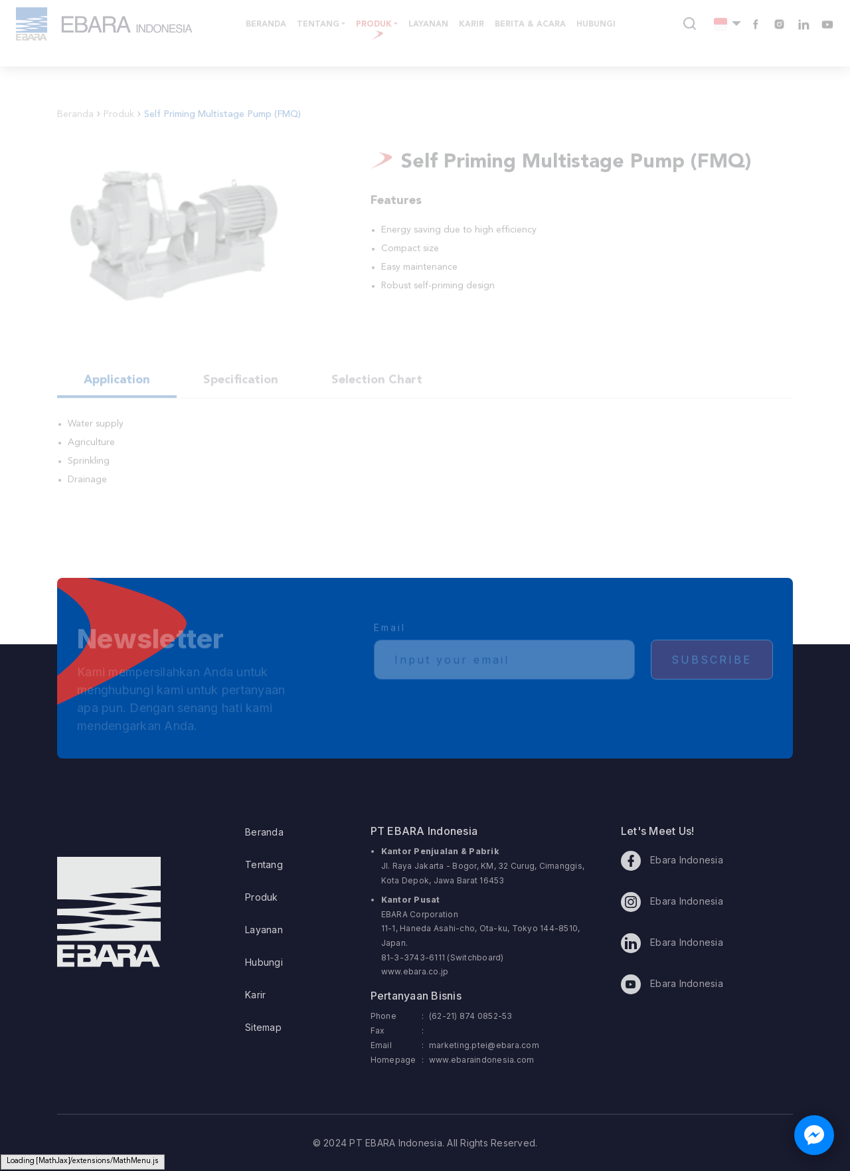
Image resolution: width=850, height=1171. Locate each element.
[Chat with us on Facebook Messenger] (814, 1135)
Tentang (264, 864)
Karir (255, 994)
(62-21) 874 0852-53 (471, 1016)
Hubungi (264, 962)
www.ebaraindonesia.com (482, 1060)
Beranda (264, 832)
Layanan (264, 929)
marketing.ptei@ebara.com (484, 1045)
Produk (261, 897)
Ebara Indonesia (672, 861)
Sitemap (263, 1027)
